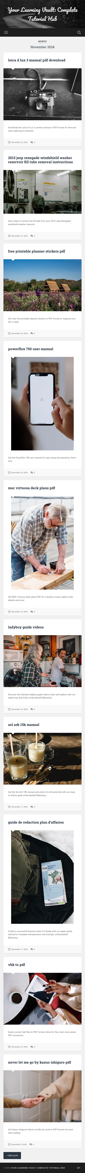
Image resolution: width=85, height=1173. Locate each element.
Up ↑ (79, 1168)
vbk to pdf (16, 964)
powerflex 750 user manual (30, 349)
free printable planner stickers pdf (36, 251)
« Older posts (12, 1155)
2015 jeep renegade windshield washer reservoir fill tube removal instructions (40, 159)
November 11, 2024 (20, 807)
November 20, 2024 (20, 333)
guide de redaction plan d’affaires (36, 822)
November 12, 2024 (20, 709)
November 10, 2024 (20, 1047)
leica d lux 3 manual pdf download (36, 60)
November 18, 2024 (20, 473)
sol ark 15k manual (23, 724)
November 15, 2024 (20, 612)
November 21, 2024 (20, 236)
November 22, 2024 (20, 142)
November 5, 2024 (19, 1144)
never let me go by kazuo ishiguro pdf (39, 1062)
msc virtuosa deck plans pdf (31, 488)
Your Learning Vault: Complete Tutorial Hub (42, 14)
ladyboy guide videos (26, 627)
